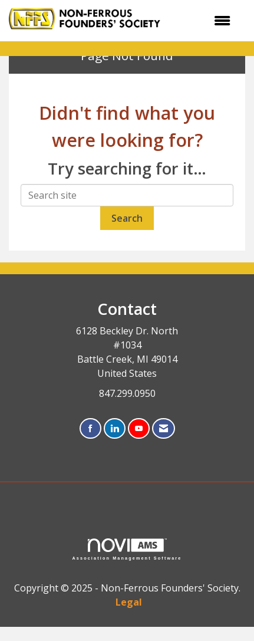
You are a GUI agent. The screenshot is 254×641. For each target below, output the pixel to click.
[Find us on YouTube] (139, 428)
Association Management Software (127, 549)
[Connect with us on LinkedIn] (115, 428)
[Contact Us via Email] (163, 428)
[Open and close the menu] (207, 21)
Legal (129, 602)
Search (127, 218)
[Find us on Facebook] (90, 428)
